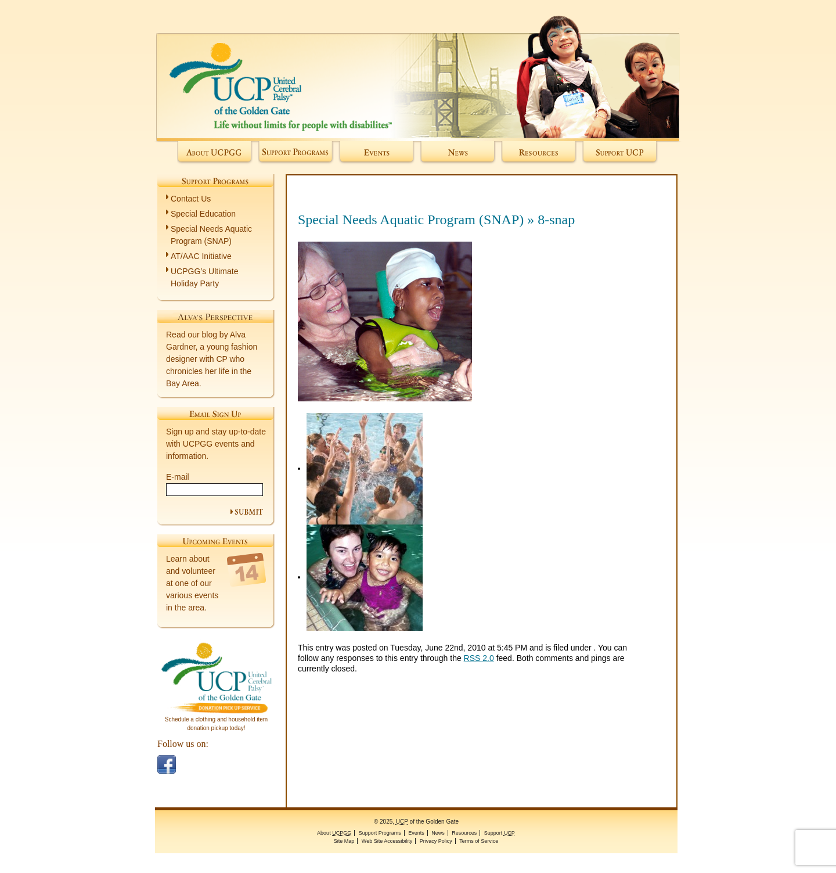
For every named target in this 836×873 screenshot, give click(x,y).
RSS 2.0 (479, 658)
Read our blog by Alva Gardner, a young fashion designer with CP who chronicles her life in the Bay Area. (211, 359)
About (215, 153)
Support (620, 153)
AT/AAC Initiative (201, 256)
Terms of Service (478, 841)
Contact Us (191, 198)
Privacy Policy (436, 841)
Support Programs (296, 153)
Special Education (203, 213)
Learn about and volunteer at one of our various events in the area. (192, 583)
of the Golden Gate (418, 70)
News (458, 153)
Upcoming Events (215, 540)
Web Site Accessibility (387, 841)
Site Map (344, 841)
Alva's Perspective (215, 316)
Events (376, 153)
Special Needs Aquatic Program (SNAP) (411, 219)
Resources (539, 153)
